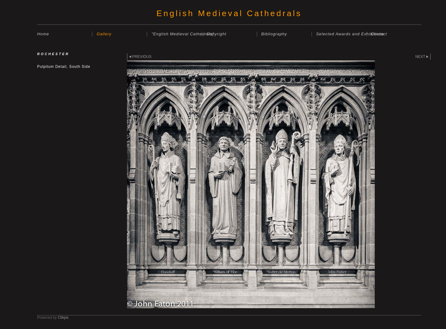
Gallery (104, 34)
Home (43, 34)
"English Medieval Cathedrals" (176, 34)
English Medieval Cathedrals (229, 13)
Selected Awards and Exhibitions (341, 34)
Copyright (216, 34)
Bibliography (274, 34)
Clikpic (63, 317)
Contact (379, 34)
